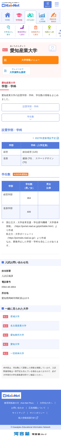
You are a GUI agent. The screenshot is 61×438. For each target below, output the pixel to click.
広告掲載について (37, 408)
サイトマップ (18, 413)
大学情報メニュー (30, 60)
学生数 (30, 116)
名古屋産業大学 (18, 325)
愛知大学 (15, 344)
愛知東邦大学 (17, 335)
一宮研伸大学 (17, 353)
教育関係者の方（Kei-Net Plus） (19, 403)
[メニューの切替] (56, 4)
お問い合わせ (17, 408)
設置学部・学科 (31, 106)
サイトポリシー (37, 413)
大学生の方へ (46, 403)
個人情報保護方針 (26, 418)
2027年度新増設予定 (45, 138)
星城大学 (15, 316)
